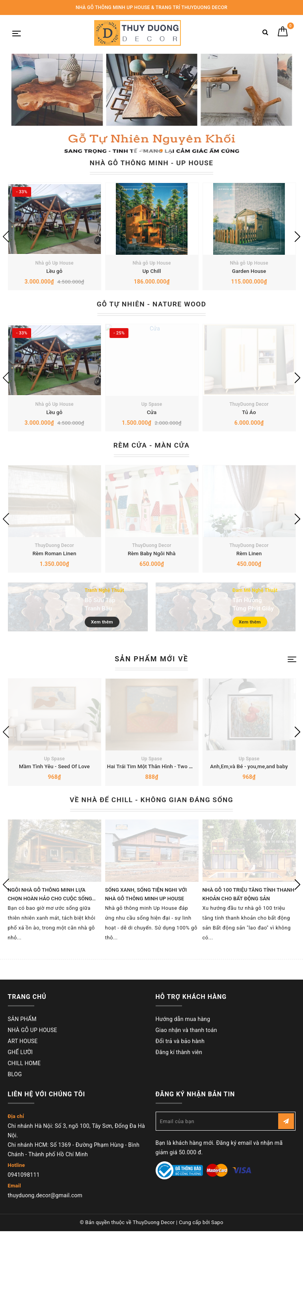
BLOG (15, 1157)
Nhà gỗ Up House (54, 283)
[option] (152, 105)
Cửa (152, 453)
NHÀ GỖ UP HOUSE (32, 1113)
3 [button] (161, 150)
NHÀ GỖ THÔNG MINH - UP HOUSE (151, 163)
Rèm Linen (249, 614)
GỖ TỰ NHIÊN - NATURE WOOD (151, 324)
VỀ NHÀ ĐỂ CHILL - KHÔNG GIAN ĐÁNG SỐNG (151, 883)
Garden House (249, 291)
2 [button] (154, 150)
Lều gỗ (54, 291)
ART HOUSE (23, 1124)
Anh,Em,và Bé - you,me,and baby (249, 850)
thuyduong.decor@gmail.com (45, 1278)
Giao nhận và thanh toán (186, 1113)
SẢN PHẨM (22, 1102)
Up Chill (151, 291)
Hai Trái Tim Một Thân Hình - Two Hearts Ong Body (171, 850)
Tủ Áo (249, 453)
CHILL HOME (24, 1146)
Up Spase (151, 445)
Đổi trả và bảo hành (180, 1124)
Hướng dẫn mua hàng (183, 1102)
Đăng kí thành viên (179, 1135)
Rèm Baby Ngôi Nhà (152, 614)
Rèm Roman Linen (54, 614)
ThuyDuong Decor (249, 445)
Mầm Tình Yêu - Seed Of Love (54, 850)
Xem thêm (104, 684)
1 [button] (144, 150)
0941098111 (24, 1258)
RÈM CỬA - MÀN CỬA (151, 486)
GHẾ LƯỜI (20, 1135)
